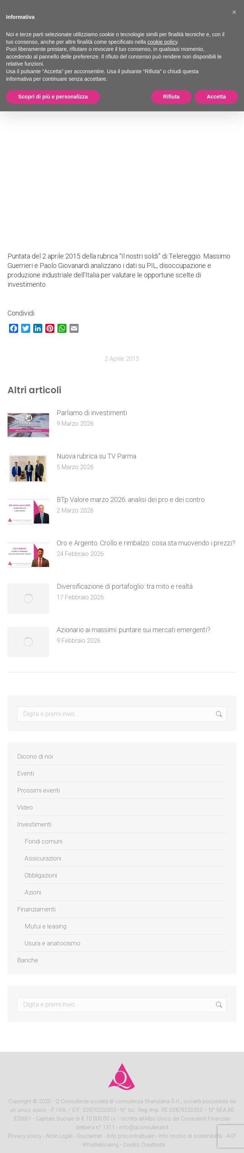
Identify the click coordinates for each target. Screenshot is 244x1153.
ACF (231, 1136)
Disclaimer (89, 1136)
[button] (234, 12)
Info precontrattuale (131, 1136)
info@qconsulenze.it (143, 1127)
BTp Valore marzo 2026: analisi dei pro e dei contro (131, 499)
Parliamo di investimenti (92, 413)
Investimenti (34, 824)
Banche (27, 960)
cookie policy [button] (162, 42)
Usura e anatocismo (52, 943)
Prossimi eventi (38, 790)
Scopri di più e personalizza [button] (53, 97)
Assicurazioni (43, 858)
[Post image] (28, 425)
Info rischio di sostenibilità (191, 1136)
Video (25, 807)
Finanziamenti (36, 909)
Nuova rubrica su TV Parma (96, 456)
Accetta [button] (216, 97)
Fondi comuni (43, 841)
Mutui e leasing (45, 926)
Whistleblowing (100, 1145)
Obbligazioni (41, 875)
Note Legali (59, 1136)
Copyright (19, 1101)
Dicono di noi (35, 756)
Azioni (33, 892)
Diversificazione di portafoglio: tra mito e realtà (125, 586)
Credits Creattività (144, 1145)
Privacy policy (25, 1136)
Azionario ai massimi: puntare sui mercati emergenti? (133, 630)
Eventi (25, 773)
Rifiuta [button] (171, 97)
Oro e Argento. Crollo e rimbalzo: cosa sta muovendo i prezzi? (146, 543)
